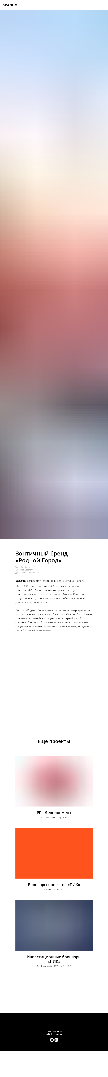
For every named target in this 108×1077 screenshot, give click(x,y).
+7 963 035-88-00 (54, 1031)
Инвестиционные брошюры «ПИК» (54, 959)
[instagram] (52, 1041)
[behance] (56, 1041)
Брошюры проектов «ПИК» (54, 884)
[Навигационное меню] (103, 5)
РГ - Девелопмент (54, 812)
